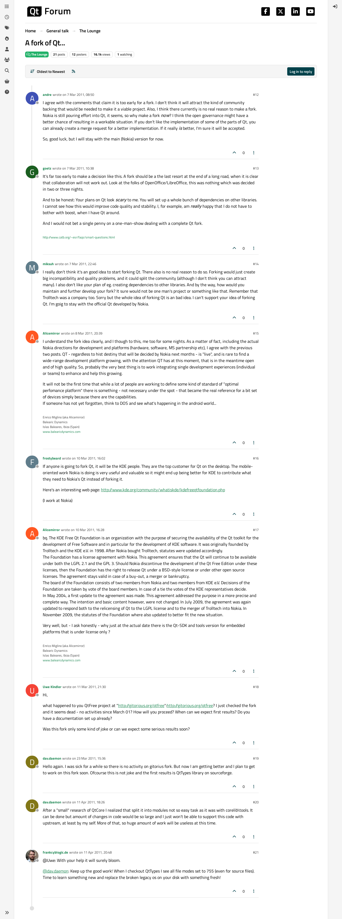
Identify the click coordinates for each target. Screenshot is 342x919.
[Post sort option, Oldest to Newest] (47, 71)
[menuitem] (335, 6)
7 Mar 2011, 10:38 (80, 168)
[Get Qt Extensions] (7, 81)
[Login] (335, 6)
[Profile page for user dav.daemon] (32, 762)
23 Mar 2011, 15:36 (91, 758)
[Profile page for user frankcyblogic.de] (32, 856)
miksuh (48, 263)
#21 (256, 852)
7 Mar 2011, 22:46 (82, 263)
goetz (47, 168)
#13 (256, 168)
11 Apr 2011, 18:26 (91, 802)
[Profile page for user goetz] (32, 172)
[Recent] (7, 17)
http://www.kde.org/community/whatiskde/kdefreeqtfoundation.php (163, 489)
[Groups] (7, 60)
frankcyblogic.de (55, 852)
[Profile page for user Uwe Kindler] (32, 690)
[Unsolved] (7, 92)
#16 (256, 458)
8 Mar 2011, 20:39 (88, 333)
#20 (256, 802)
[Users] (7, 49)
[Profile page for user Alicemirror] (32, 337)
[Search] (7, 70)
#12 (256, 94)
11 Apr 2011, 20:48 (98, 852)
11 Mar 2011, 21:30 (91, 686)
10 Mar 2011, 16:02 (90, 458)
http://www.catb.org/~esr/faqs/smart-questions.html (79, 237)
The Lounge (36, 54)
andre (47, 94)
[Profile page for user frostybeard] (32, 461)
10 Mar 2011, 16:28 (89, 529)
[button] (7, 912)
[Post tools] (254, 152)
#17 (256, 529)
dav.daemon (52, 758)
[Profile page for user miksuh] (32, 267)
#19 (256, 758)
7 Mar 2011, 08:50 (80, 94)
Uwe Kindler (52, 686)
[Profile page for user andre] (32, 98)
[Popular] (7, 38)
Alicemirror (51, 333)
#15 (256, 333)
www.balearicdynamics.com (61, 431)
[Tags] (7, 27)
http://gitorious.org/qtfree (141, 705)
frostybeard (52, 458)
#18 (256, 686)
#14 (256, 263)
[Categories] (7, 6)
